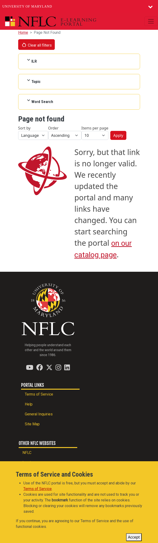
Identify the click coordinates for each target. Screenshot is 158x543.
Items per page (94, 128)
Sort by (24, 128)
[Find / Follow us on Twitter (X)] (49, 367)
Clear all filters (36, 45)
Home (23, 32)
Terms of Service (39, 394)
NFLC (26, 452)
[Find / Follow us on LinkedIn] (67, 367)
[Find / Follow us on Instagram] (58, 367)
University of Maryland (27, 6)
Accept (134, 537)
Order (53, 128)
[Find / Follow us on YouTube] (29, 367)
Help (29, 404)
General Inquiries (39, 414)
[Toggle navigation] (151, 21)
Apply (118, 135)
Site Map (32, 424)
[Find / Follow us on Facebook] (39, 367)
